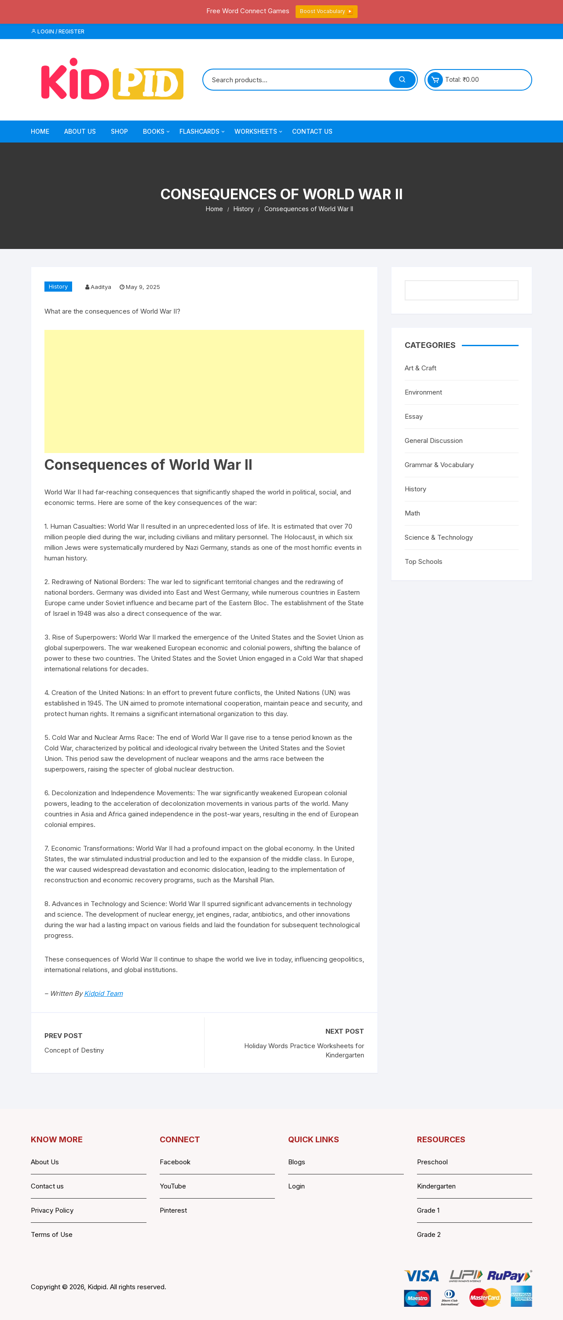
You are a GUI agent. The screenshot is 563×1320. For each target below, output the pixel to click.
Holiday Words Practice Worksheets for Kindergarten (304, 1050)
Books (157, 132)
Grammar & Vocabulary (439, 465)
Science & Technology (439, 537)
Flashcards (202, 132)
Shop (119, 131)
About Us (80, 131)
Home (40, 131)
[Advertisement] (204, 391)
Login (296, 1186)
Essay (414, 416)
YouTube (173, 1186)
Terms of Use (52, 1234)
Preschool (432, 1162)
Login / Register (57, 31)
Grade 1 (428, 1210)
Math (412, 513)
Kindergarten (436, 1186)
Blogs (296, 1162)
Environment (423, 392)
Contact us (47, 1186)
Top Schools (423, 561)
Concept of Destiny (74, 1050)
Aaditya (101, 286)
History (58, 286)
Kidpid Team (103, 993)
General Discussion (434, 440)
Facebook (175, 1162)
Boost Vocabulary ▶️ (326, 11)
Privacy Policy (52, 1210)
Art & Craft (420, 368)
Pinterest (173, 1210)
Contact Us (312, 131)
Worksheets (259, 132)
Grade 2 (429, 1234)
